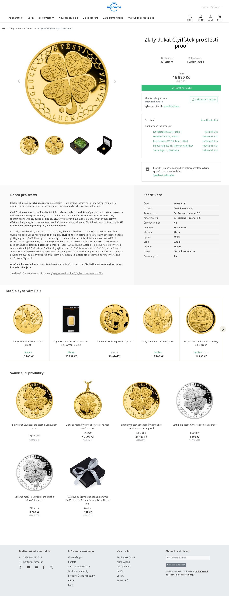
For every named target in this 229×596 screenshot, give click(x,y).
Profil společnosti (126, 557)
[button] (24, 81)
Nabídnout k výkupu (204, 99)
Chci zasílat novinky (176, 564)
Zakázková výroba (113, 17)
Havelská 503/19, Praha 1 (166, 136)
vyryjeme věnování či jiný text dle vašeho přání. (78, 273)
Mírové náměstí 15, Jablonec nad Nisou (173, 145)
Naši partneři (123, 566)
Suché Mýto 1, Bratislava (166, 150)
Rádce (71, 580)
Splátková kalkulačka (163, 175)
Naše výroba (123, 561)
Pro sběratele (15, 17)
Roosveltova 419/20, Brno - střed (170, 141)
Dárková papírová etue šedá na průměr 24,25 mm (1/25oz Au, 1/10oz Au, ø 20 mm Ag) (88, 500)
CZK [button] (203, 7)
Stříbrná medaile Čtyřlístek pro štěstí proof (194, 424)
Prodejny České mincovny (81, 575)
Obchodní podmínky (78, 571)
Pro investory (46, 17)
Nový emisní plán (68, 17)
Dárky (31, 17)
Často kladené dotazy (79, 566)
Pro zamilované (25, 28)
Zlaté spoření (90, 17)
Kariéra (120, 571)
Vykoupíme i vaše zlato (141, 17)
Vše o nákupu (75, 557)
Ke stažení (122, 580)
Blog (70, 584)
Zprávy (120, 575)
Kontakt (72, 561)
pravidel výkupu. (172, 106)
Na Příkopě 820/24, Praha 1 (167, 131)
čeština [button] (216, 7)
